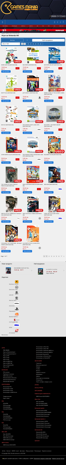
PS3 (3, 426)
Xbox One (37, 402)
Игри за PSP (6, 370)
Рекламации (38, 454)
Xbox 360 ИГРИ (7, 437)
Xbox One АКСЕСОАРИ (41, 406)
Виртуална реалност (41, 368)
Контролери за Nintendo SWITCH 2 (44, 353)
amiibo (37, 387)
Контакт (9, 454)
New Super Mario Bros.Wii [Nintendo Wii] (33, 188)
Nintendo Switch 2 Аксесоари (43, 430)
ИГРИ (7, 36)
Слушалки (38, 366)
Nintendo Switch (39, 411)
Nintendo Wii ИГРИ (40, 435)
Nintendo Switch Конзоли (9, 382)
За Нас (3, 454)
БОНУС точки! (15, 454)
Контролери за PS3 (8, 393)
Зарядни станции (40, 375)
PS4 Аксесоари (7, 423)
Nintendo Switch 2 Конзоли (9, 380)
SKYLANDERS (38, 393)
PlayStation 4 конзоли (8, 377)
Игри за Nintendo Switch (9, 355)
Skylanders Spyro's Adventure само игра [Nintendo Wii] (33, 158)
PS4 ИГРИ (5, 417)
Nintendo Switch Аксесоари (43, 417)
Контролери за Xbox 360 (42, 351)
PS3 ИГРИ (5, 428)
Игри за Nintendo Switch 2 (9, 357)
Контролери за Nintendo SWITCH (44, 355)
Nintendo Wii (38, 433)
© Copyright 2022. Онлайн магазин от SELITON (13, 456)
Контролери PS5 (7, 389)
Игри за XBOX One (7, 364)
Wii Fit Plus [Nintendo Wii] (8, 96)
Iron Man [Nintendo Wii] (50, 187)
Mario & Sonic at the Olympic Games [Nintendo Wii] (54, 96)
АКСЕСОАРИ (38, 364)
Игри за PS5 (6, 358)
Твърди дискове (7, 399)
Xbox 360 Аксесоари (8, 439)
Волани (38, 373)
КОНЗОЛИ (5, 373)
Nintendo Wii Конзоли (8, 384)
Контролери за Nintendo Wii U (43, 359)
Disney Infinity (39, 390)
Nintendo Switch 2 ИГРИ (42, 424)
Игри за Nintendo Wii (8, 368)
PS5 (3, 404)
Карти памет (6, 401)
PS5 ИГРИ (5, 406)
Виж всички (5, 337)
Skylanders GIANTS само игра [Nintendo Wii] (31, 128)
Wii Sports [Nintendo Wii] (29, 68)
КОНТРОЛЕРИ (6, 387)
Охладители (39, 383)
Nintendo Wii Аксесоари (42, 440)
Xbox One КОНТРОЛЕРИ (42, 408)
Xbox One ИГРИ (40, 404)
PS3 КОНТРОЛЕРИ (7, 432)
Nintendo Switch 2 (40, 422)
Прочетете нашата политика (42, 460)
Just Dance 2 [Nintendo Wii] (30, 96)
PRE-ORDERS (6, 353)
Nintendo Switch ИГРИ (41, 413)
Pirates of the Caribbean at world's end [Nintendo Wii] (11, 217)
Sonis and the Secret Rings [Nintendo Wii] (51, 217)
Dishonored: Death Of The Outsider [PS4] (21, 271)
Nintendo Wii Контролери (42, 439)
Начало (3, 36)
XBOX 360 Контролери (8, 442)
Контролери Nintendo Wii (42, 357)
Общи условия (29, 454)
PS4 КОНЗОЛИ (6, 419)
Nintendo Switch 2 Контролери (43, 428)
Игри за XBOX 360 (7, 366)
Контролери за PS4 (8, 391)
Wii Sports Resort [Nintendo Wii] (53, 68)
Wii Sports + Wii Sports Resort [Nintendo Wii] (52, 128)
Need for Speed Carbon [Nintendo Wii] (32, 217)
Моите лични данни (58, 460)
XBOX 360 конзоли (8, 379)
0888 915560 (58, 16)
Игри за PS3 (6, 362)
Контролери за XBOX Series (10, 395)
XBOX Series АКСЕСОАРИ (9, 448)
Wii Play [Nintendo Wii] (7, 128)
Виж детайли (6, 74)
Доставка (22, 454)
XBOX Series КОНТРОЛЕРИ (42, 399)
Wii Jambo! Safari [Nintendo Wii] (52, 157)
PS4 (3, 415)
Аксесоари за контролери (42, 381)
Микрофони (39, 377)
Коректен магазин (46, 454)
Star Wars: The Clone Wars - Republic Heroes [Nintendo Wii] (11, 247)
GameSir (37, 443)
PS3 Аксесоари (7, 430)
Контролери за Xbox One (42, 349)
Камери (38, 370)
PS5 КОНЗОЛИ (6, 410)
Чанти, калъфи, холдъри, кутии (44, 384)
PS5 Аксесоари (7, 408)
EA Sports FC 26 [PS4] (51, 272)
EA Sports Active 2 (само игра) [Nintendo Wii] (31, 247)
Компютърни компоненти (42, 396)
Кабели (38, 379)
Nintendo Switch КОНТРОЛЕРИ (43, 415)
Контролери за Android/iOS (43, 361)
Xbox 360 (4, 434)
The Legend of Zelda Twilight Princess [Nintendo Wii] (9, 188)
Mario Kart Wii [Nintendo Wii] (9, 68)
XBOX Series (5, 445)
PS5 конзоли (6, 375)
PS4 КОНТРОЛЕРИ (7, 421)
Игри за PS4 (6, 360)
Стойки (38, 371)
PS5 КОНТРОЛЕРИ (7, 412)
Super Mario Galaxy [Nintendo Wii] (10, 157)
